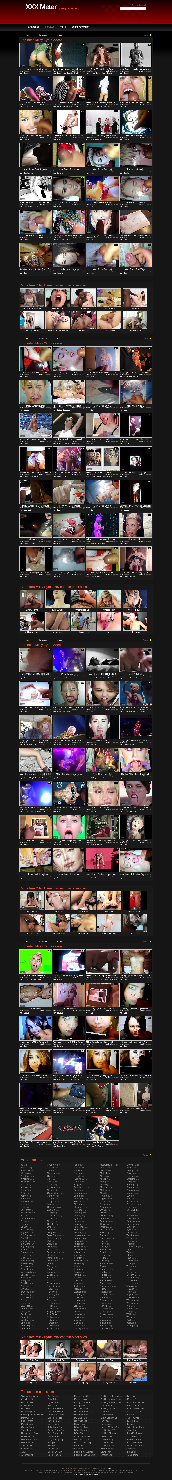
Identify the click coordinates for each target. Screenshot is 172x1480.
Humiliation (79, 1246)
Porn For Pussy (134, 1433)
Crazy (137, 711)
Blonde (64, 73)
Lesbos (130, 1424)
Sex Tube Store (55, 1421)
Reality (143, 711)
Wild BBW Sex (108, 1449)
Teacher (130, 1235)
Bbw (23, 1221)
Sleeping (130, 1176)
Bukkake (25, 1297)
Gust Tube (53, 1399)
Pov (102, 1266)
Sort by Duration (80, 27)
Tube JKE (132, 1449)
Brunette (98, 73)
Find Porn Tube (134, 1442)
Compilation (66, 410)
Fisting (50, 1320)
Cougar (51, 1198)
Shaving (104, 1325)
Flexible (51, 1328)
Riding (103, 1303)
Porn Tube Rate (55, 1408)
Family (50, 1291)
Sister (129, 1167)
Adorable (25, 1170)
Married (77, 1325)
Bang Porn (53, 1442)
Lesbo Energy (107, 1439)
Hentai (77, 1229)
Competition (53, 1190)
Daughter (51, 1232)
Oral (102, 1218)
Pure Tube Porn (55, 1412)
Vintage (130, 1289)
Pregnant (104, 1269)
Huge (64, 711)
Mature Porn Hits (135, 1399)
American (145, 678)
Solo (128, 1181)
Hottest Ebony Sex (83, 1412)
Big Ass (24, 1232)
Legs (76, 1306)
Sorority (130, 1184)
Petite (103, 1249)
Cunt (49, 1218)
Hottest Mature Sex (110, 1427)
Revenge (104, 1300)
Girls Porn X (27, 1399)
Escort (50, 1275)
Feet (32, 173)
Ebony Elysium (55, 1452)
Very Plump (106, 1405)
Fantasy (51, 1294)
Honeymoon (80, 1238)
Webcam (130, 1300)
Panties (36, 476)
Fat (48, 1297)
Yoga (129, 1323)
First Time (52, 1314)
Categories (33, 27)
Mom (102, 1181)
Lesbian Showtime (109, 1433)
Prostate (104, 1277)
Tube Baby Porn (55, 1427)
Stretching (131, 1210)
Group (77, 1215)
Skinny (129, 1170)
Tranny (129, 1260)
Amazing (25, 1179)
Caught (24, 1317)
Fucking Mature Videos (112, 1402)
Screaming (105, 1314)
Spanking (131, 1190)
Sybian (129, 1229)
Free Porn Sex (134, 1439)
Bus (22, 1300)
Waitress (130, 1297)
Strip (128, 1212)
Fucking (75, 106)
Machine (78, 1320)
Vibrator (130, 1286)
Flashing (72, 443)
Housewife (79, 1241)
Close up (66, 744)
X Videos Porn (134, 1436)
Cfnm (23, 1323)
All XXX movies (134, 1412)
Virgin (129, 1291)
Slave (129, 1173)
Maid (76, 1323)
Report (23, 66)
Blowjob (132, 678)
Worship (130, 1317)
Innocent (78, 1255)
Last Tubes (132, 1421)
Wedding (130, 1303)
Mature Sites (133, 1405)
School (103, 1311)
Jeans (77, 1272)
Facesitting (52, 1286)
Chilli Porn (133, 1455)
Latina (77, 1300)
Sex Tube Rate (55, 1418)
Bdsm (23, 1224)
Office (103, 1210)
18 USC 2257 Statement (82, 1474)
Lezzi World (132, 1396)
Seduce (104, 1320)
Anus (23, 1190)
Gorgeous (79, 1210)
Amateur (126, 678)
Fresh (63, 27)
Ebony (50, 1266)
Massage (78, 1328)
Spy (128, 1196)
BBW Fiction (80, 1424)
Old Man (104, 1215)
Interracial (79, 1260)
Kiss (104, 778)
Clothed (51, 1176)
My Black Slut (80, 1418)
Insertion (78, 1258)
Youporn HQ (27, 1446)
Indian (77, 1252)
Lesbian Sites (107, 1436)
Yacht (129, 1320)
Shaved (104, 1323)
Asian (23, 1196)
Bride (23, 1286)
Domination (53, 1258)
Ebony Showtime (82, 1402)
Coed (50, 1184)
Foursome (79, 1173)
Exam (50, 1277)
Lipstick (77, 1317)
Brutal (23, 1294)
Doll (49, 1255)
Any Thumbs (133, 1418)
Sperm (129, 1193)
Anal (23, 1184)
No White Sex (80, 1421)
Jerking (77, 1275)
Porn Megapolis (28, 1412)
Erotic (99, 543)
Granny (77, 1212)
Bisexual (25, 1252)
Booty (75, 744)
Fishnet (51, 1317)
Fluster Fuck (27, 1449)
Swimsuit (131, 1224)
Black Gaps (53, 1436)
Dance (50, 1229)
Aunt (23, 1204)
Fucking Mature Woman (32, 1415)
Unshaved (131, 1280)
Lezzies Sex (106, 1455)
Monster (104, 1187)
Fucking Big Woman (83, 1452)
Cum (58, 139)
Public (110, 476)
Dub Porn (25, 1408)
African (24, 1173)
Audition (25, 1201)
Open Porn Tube (135, 1446)
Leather (77, 1303)
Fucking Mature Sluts (111, 1399)
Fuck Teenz (106, 1412)
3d (22, 1164)
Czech (50, 1224)
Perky (103, 1246)
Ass (31, 106)
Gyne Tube (53, 1402)
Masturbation (113, 979)
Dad (49, 1227)
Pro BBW (131, 1415)
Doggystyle (52, 1252)
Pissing (103, 1255)
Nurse (103, 1204)
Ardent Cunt (27, 1455)
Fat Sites (78, 1449)
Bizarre (24, 1255)
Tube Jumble (27, 1430)
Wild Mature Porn (135, 1427)
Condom (51, 1196)
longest (59, 35)
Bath (23, 1215)
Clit (48, 1170)
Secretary (105, 1317)
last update (43, 35)
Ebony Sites (80, 1405)
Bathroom (26, 1218)
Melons (103, 1170)
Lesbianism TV (108, 1430)
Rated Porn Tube (56, 1415)
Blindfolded (26, 1263)
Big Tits (24, 1246)
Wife (128, 1311)
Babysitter (26, 1210)
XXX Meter (41, 7)
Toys (128, 1258)
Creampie (52, 1207)
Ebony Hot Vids (81, 1396)
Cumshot (26, 173)
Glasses (78, 1204)
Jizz (75, 1277)
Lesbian (59, 410)
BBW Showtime (81, 1430)
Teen (70, 106)
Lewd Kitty (106, 1452)
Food (76, 1164)
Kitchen (77, 1286)
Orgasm (104, 1221)
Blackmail (25, 1260)
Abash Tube (27, 1405)
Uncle (129, 1272)
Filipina (50, 1308)
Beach (24, 1227)
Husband (78, 1249)
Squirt (129, 1198)
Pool (102, 1260)
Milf (101, 1176)
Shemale (104, 1328)
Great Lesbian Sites (110, 1418)
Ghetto (77, 1196)
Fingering (52, 1311)
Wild (128, 1314)
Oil (101, 1212)
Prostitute (105, 1280)
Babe (58, 73)
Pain (102, 1232)
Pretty (103, 1272)
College (51, 1187)
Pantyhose (98, 139)
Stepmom (131, 1201)
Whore (129, 1308)
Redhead (104, 1294)
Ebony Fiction (54, 1455)
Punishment (106, 1286)
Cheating (25, 1325)
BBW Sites (79, 1433)
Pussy (103, 1289)
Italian (77, 1263)
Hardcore (126, 106)
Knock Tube (53, 1405)
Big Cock (25, 1241)
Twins (129, 1266)
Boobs (24, 1277)
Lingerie (76, 73)
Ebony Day (53, 1449)
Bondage (25, 1275)
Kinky (76, 1280)
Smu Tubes (53, 1424)
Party (43, 811)
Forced (77, 1170)
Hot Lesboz (106, 1424)
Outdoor (126, 778)
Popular (49, 27)
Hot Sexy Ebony (82, 1408)
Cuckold (51, 1210)
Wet (128, 1306)
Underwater (132, 1275)
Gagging (78, 1184)
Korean (77, 1289)
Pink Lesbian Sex (135, 1408)
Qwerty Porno (27, 1427)
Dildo (49, 1244)
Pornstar (104, 1263)
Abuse (95, 1474)
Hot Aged (105, 1421)
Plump (103, 1258)
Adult (23, 1452)
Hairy (76, 1221)
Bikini (39, 811)
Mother (103, 1190)
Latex (76, 1297)
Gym (76, 1218)
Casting (24, 1314)
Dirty (49, 1246)
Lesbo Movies (107, 1442)
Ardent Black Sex (56, 1430)
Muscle (103, 1193)
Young (129, 1325)
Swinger (130, 1227)
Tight (128, 1249)
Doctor (50, 1249)
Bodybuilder (27, 1272)
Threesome (132, 1246)
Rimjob (103, 1306)
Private (103, 1275)
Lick (76, 1311)
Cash (23, 1311)
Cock (49, 1181)
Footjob (77, 1167)
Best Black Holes (56, 1433)
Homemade (79, 1235)
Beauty (24, 1229)
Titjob (129, 1252)
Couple (50, 1201)
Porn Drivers (27, 1424)
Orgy (102, 1224)
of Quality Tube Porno (67, 8)
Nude (92, 376)
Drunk (50, 1263)
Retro (103, 1297)
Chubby (51, 1164)
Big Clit (24, 1238)
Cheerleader (27, 1328)
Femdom (51, 1303)
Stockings (131, 1204)
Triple (129, 1263)
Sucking (130, 1218)
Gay (76, 1190)
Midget (103, 1173)
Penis (103, 1244)
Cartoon (25, 1308)
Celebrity (26, 73)
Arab (23, 1193)
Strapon (130, 1207)
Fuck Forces (27, 1421)
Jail (75, 1266)
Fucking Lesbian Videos (112, 1396)
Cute (125, 1046)
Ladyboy (78, 1294)
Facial (39, 979)
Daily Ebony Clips (56, 1439)
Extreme (51, 1283)
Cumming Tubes (82, 1436)
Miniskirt (104, 1179)
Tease (129, 1238)
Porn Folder (132, 1452)
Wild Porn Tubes (29, 1439)
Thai (128, 1244)
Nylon (92, 139)
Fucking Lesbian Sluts (84, 1455)
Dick (49, 1241)
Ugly (128, 1269)
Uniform (130, 1277)
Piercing (104, 1252)
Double (59, 711)
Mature (103, 1167)
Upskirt (130, 1283)
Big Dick (25, 1244)
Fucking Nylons (108, 1408)
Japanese (78, 1269)
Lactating (78, 1291)
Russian (104, 1308)
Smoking (130, 1179)
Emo (49, 1269)
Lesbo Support (108, 1446)
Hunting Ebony (81, 1415)
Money (103, 1184)
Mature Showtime (135, 1402)
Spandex (130, 1187)
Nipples (78, 443)
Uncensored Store (30, 1433)
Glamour (78, 1201)
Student (130, 1215)
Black (23, 1258)
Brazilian (25, 1283)
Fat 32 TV (79, 1446)
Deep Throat (53, 1235)
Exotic (50, 1280)
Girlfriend (78, 1198)
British (44, 1112)
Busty (104, 73)
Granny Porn (107, 1415)
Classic (50, 1167)
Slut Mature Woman (30, 1396)
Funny (31, 744)
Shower (130, 1164)
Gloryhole (78, 1207)
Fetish (50, 1306)
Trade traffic (107, 1468)
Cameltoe (25, 1306)
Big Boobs (26, 1235)
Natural (103, 1196)
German (78, 1193)
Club (49, 1179)
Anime (24, 1187)
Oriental (104, 1227)
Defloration (52, 1238)
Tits (137, 376)
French (77, 1176)
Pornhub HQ (27, 1418)
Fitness (50, 1323)
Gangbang (41, 744)
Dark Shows (27, 1402)
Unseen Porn (27, 1436)
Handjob (132, 576)
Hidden (77, 1232)
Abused (24, 1167)
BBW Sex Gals (81, 1427)
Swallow (130, 1221)
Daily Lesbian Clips (83, 1442)
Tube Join (132, 1430)
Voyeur (39, 543)
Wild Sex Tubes (28, 1442)
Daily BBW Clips (82, 1439)
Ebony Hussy (80, 1399)
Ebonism (52, 1446)
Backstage (26, 1212)
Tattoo (129, 1232)
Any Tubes (53, 1396)
